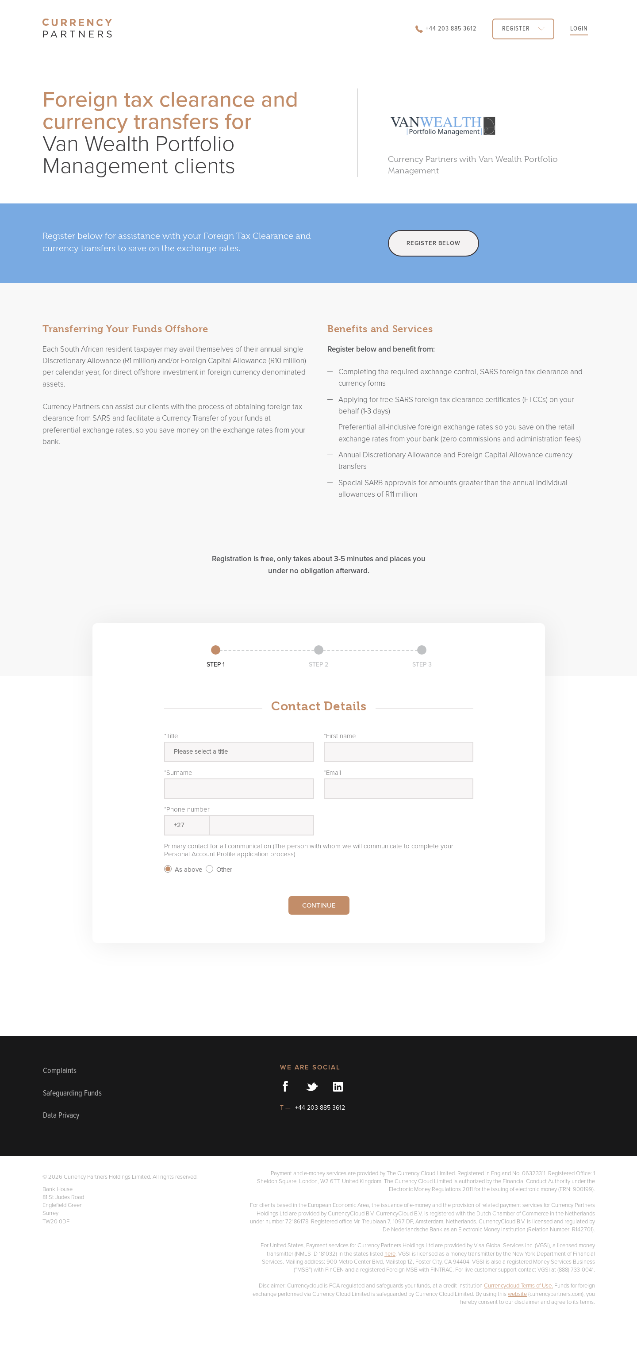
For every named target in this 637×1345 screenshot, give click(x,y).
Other (221, 869)
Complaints (63, 1070)
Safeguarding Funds (66, 1102)
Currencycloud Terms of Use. (532, 1311)
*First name (341, 736)
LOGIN (576, 28)
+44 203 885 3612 (425, 29)
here (402, 1271)
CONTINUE (319, 905)
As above (184, 869)
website (585, 1319)
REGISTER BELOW (436, 243)
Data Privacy (65, 1133)
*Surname (179, 772)
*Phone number (187, 809)
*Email (333, 772)
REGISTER (513, 29)
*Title (171, 736)
